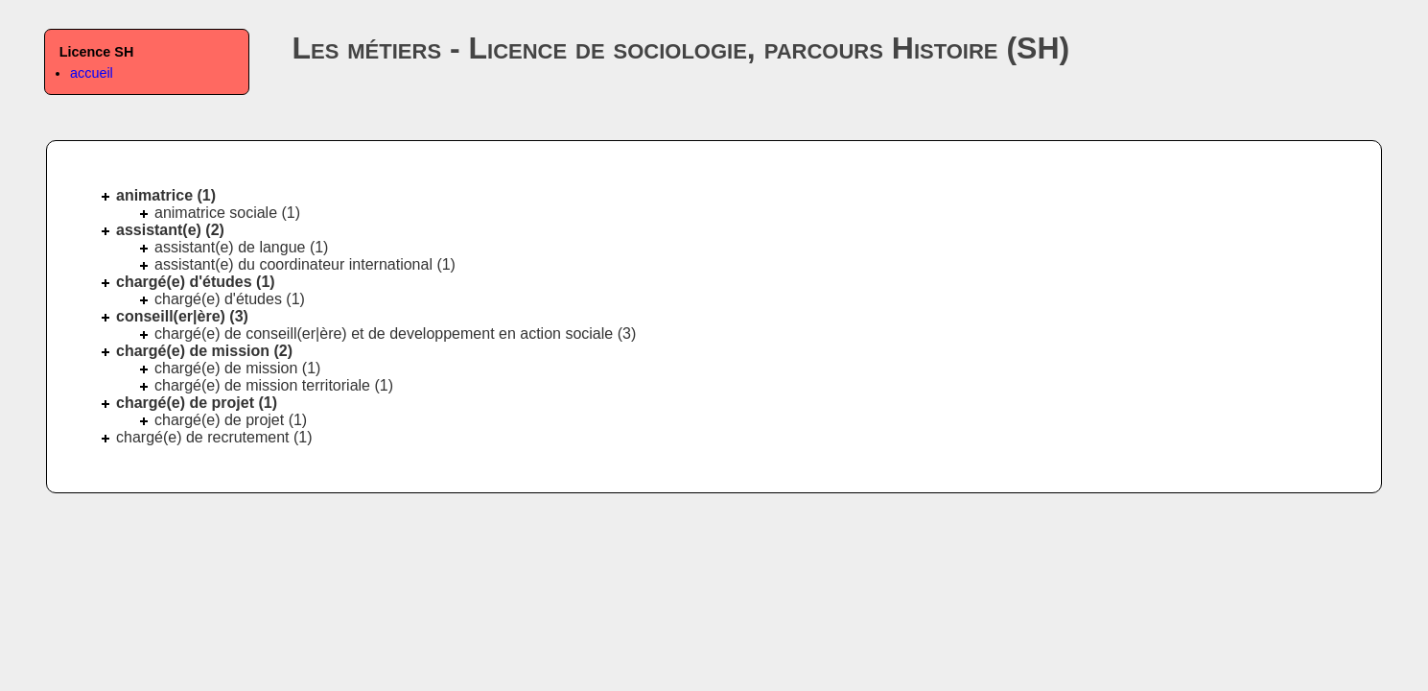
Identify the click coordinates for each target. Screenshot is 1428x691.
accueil (91, 73)
